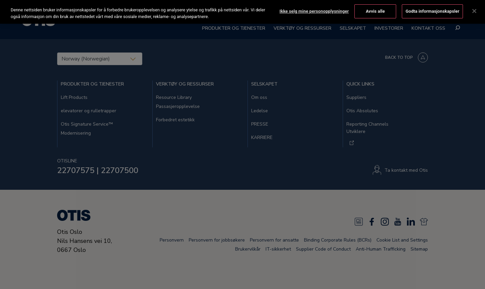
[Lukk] (474, 10)
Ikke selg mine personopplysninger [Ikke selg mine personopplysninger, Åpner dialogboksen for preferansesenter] (314, 10)
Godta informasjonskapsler (432, 10)
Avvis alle (375, 10)
